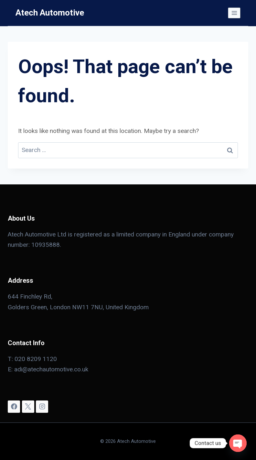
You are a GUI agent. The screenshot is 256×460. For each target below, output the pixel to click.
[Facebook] (14, 406)
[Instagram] (42, 406)
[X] (28, 406)
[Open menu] (234, 12)
